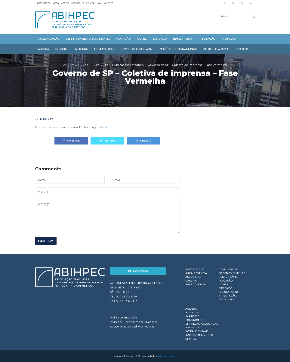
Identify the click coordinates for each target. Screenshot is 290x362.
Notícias (191, 312)
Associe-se (77, 3)
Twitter (107, 140)
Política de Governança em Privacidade (134, 322)
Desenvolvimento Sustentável (232, 275)
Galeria (90, 3)
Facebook (71, 140)
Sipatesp (192, 338)
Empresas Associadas (201, 323)
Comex (223, 284)
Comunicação (228, 269)
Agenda (191, 308)
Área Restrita (61, 3)
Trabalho (226, 299)
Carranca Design (167, 356)
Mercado (225, 288)
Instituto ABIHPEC (199, 334)
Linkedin (143, 140)
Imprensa (192, 316)
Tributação (227, 295)
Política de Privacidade (123, 317)
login (105, 127)
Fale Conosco (105, 3)
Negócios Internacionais (196, 329)
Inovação (226, 280)
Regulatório (228, 291)
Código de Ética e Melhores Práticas (132, 326)
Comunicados (195, 319)
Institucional (43, 3)
